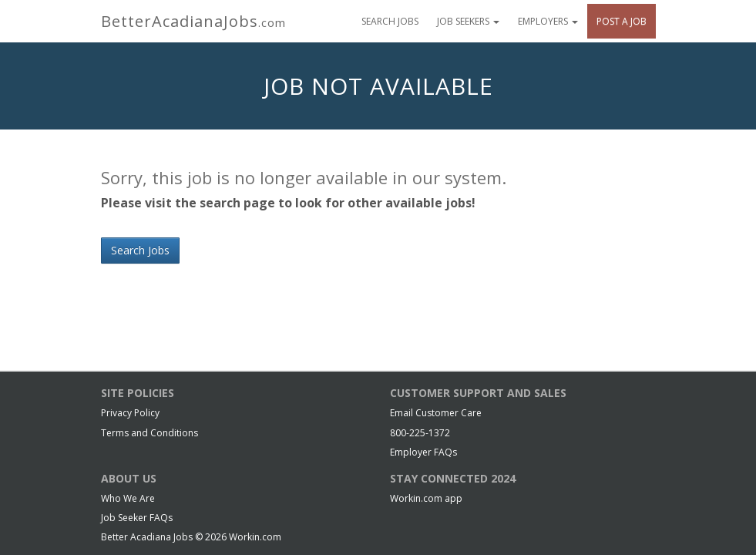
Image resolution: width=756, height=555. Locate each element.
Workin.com (255, 536)
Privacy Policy (130, 412)
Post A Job (621, 21)
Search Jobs (389, 21)
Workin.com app (426, 498)
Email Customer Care (436, 412)
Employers (548, 21)
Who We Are (128, 498)
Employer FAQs (423, 452)
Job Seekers (468, 21)
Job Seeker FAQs (137, 517)
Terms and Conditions (149, 432)
